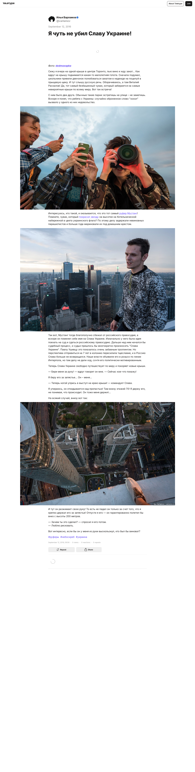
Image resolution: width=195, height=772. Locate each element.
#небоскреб (67, 537)
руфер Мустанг (128, 213)
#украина (81, 537)
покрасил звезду (89, 216)
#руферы (53, 537)
